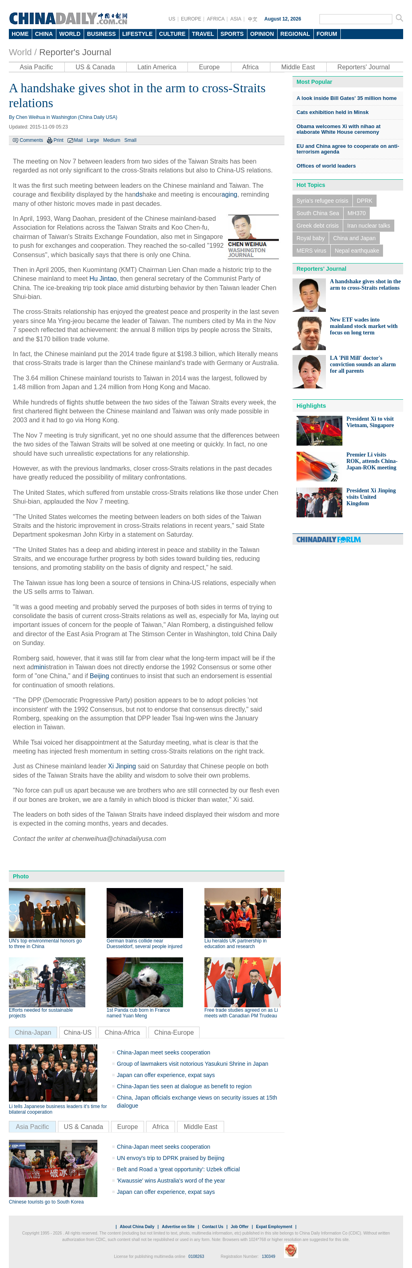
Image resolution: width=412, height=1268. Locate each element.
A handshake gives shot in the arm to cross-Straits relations (365, 284)
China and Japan (354, 238)
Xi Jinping (122, 766)
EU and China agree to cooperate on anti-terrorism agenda (348, 149)
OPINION (262, 34)
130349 (268, 1256)
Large (93, 140)
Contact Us (212, 1226)
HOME (20, 34)
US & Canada (95, 67)
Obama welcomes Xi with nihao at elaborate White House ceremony (339, 129)
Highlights (311, 405)
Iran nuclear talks (368, 225)
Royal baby (311, 238)
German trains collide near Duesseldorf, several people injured (144, 943)
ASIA (235, 19)
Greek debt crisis (318, 225)
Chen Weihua (30, 117)
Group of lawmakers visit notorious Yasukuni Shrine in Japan (192, 1063)
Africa (250, 67)
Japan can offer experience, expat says (166, 1075)
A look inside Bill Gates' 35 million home (347, 98)
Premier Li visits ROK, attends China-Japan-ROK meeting (372, 461)
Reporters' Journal (364, 67)
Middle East (298, 67)
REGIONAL (295, 34)
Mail (78, 140)
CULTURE (172, 34)
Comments (31, 140)
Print (59, 140)
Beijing (99, 675)
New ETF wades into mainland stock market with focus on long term (364, 326)
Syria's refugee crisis (322, 200)
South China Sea (318, 213)
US (172, 19)
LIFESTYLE (137, 34)
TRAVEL (203, 34)
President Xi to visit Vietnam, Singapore (370, 422)
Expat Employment (274, 1226)
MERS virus (311, 250)
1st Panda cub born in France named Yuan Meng (138, 1013)
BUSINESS (101, 34)
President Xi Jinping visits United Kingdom (371, 497)
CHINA (44, 34)
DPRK (365, 200)
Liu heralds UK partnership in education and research (235, 943)
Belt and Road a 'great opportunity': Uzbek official (178, 1169)
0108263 (196, 1256)
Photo (21, 876)
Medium (111, 140)
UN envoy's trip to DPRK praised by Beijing (171, 1158)
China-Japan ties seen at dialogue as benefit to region (184, 1086)
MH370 (357, 213)
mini (39, 667)
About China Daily (137, 1226)
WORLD (69, 34)
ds (139, 194)
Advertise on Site (178, 1226)
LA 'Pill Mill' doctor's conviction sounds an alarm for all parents (363, 364)
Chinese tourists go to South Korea (46, 1202)
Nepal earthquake (357, 250)
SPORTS (232, 34)
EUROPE (191, 19)
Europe (209, 67)
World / (23, 52)
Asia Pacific (36, 67)
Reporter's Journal (75, 52)
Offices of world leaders (326, 166)
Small (130, 140)
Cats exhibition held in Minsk (333, 112)
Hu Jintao (103, 278)
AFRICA (216, 19)
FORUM (327, 34)
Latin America (157, 67)
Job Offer (239, 1226)
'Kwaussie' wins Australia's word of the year (171, 1180)
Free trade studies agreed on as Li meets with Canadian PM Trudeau (241, 1013)
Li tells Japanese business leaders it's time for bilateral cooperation (58, 1109)
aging (229, 194)
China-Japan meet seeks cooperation (163, 1052)
